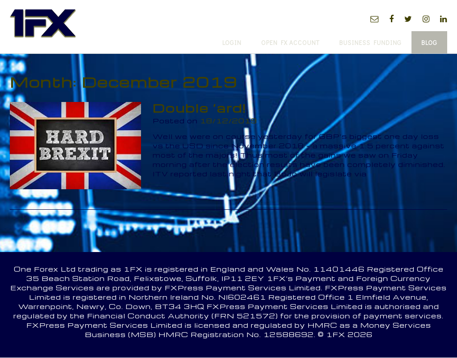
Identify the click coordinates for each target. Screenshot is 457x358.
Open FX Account (290, 42)
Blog (429, 42)
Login (231, 42)
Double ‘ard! (199, 108)
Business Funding (370, 42)
